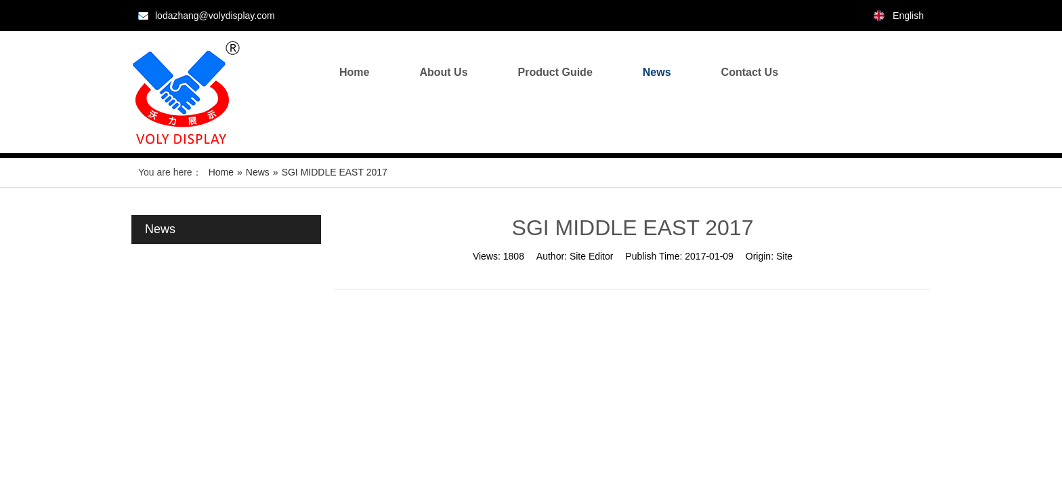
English (908, 15)
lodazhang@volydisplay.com (215, 15)
